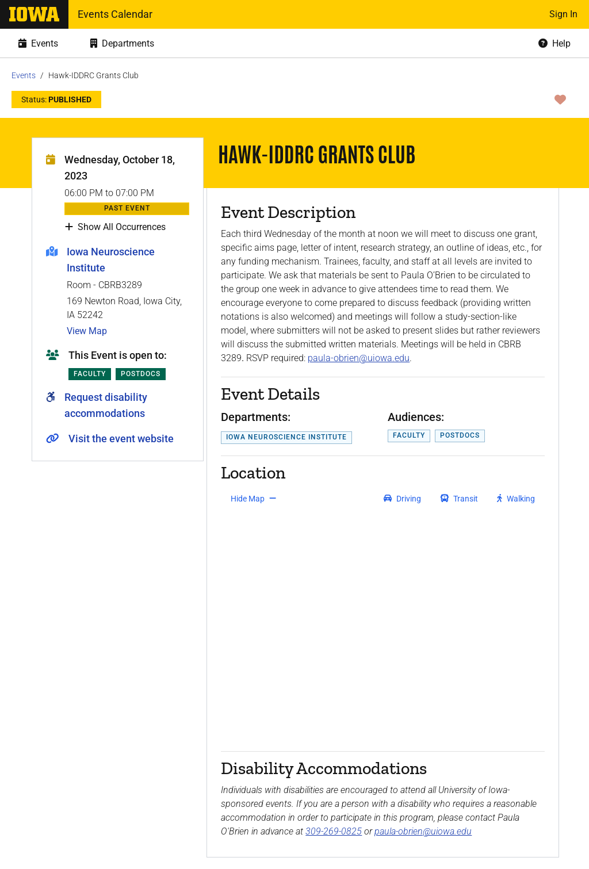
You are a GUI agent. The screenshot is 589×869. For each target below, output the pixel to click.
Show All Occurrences (115, 227)
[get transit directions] (459, 499)
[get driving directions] (402, 499)
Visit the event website (121, 438)
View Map (87, 331)
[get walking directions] (516, 499)
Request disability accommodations (105, 405)
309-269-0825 (333, 831)
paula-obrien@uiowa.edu (359, 358)
